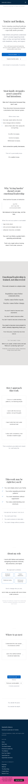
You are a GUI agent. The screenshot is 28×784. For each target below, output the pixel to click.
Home (3, 742)
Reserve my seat (14, 677)
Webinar (4, 766)
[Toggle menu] (25, 2)
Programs (4, 764)
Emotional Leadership (7, 748)
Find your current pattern (14, 683)
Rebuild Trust (5, 773)
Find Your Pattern (6, 753)
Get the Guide (19, 780)
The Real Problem (6, 746)
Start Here (4, 744)
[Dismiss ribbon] (26, 780)
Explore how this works (14, 59)
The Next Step (5, 769)
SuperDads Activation (7, 757)
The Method (5, 751)
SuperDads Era (5, 755)
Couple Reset (5, 771)
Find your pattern (14, 54)
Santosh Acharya (6, 2)
